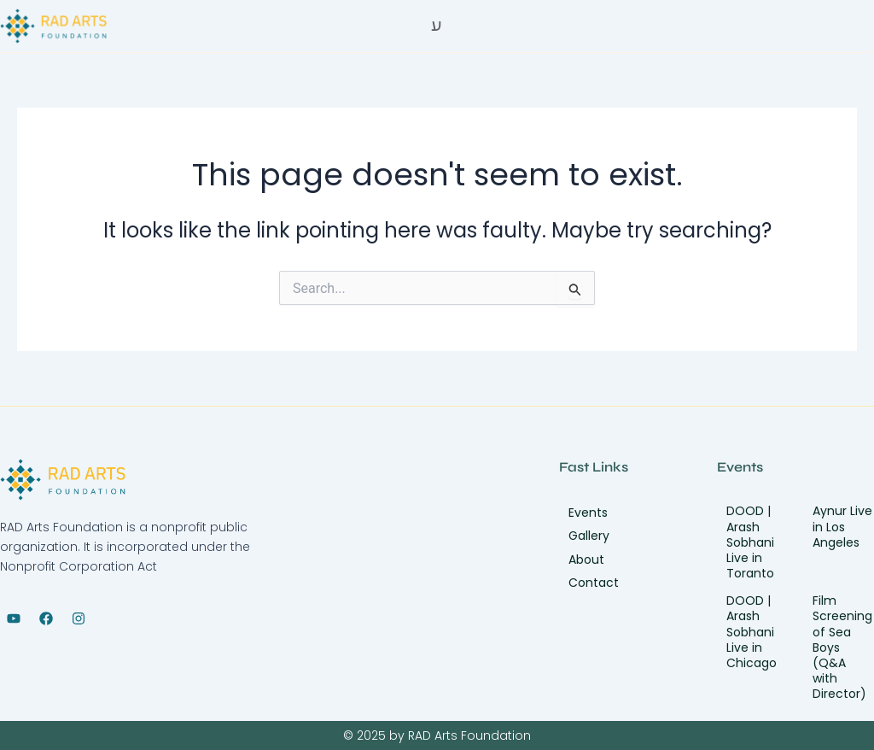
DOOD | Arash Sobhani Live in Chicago (751, 631)
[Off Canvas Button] (436, 24)
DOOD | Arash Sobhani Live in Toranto (750, 542)
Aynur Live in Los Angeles (842, 526)
